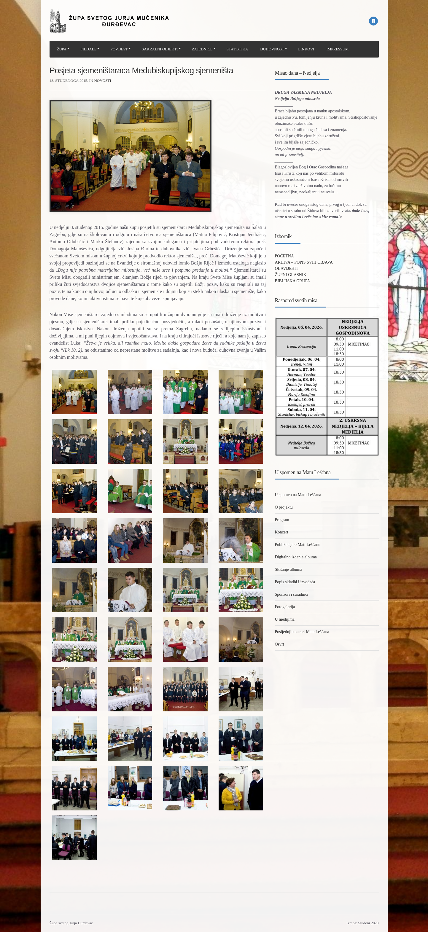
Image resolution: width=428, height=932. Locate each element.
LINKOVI (306, 49)
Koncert (281, 532)
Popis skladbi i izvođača (295, 582)
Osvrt (279, 644)
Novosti (102, 80)
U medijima (285, 619)
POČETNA (284, 256)
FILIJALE (88, 49)
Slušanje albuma (288, 569)
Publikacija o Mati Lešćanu (298, 544)
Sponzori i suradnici (291, 594)
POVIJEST (119, 49)
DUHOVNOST (272, 49)
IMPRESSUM (337, 49)
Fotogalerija (285, 607)
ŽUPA (62, 49)
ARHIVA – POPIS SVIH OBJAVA (304, 262)
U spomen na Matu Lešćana (298, 495)
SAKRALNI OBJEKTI (160, 49)
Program (282, 519)
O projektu (284, 507)
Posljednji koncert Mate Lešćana (302, 632)
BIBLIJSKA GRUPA (292, 281)
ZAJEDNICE (202, 49)
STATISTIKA (237, 49)
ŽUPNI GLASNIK (290, 275)
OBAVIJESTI (286, 268)
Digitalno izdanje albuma (296, 557)
